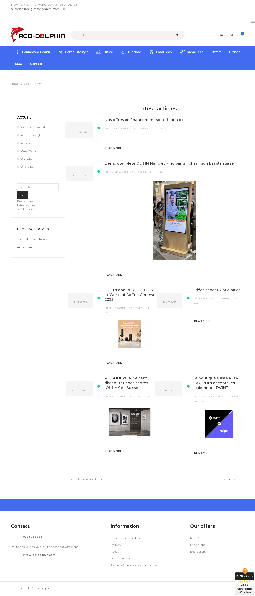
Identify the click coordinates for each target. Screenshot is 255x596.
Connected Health (34, 127)
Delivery (116, 545)
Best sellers (198, 552)
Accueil (24, 117)
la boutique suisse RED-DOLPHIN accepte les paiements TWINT (216, 383)
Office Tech (28, 167)
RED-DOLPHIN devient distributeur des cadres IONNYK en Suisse (126, 383)
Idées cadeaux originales (217, 290)
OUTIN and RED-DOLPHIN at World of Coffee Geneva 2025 (129, 295)
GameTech (28, 159)
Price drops (198, 545)
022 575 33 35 (33, 537)
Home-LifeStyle (32, 135)
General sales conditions (127, 538)
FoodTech (28, 143)
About (115, 552)
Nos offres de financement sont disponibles (145, 120)
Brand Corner (117, 308)
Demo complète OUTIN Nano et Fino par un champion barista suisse (169, 164)
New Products (200, 538)
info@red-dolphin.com (40, 556)
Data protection (122, 559)
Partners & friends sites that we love (135, 566)
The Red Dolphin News (122, 128)
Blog (251, 22)
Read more (113, 148)
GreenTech (28, 151)
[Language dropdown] (222, 35)
